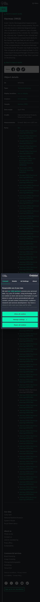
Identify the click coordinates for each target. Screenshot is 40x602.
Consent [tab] (5, 281)
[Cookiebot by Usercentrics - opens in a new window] (29, 276)
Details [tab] (14, 281)
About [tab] (35, 281)
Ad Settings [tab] (24, 281)
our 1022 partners (14, 291)
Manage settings (20, 319)
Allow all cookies (20, 314)
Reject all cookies (20, 325)
